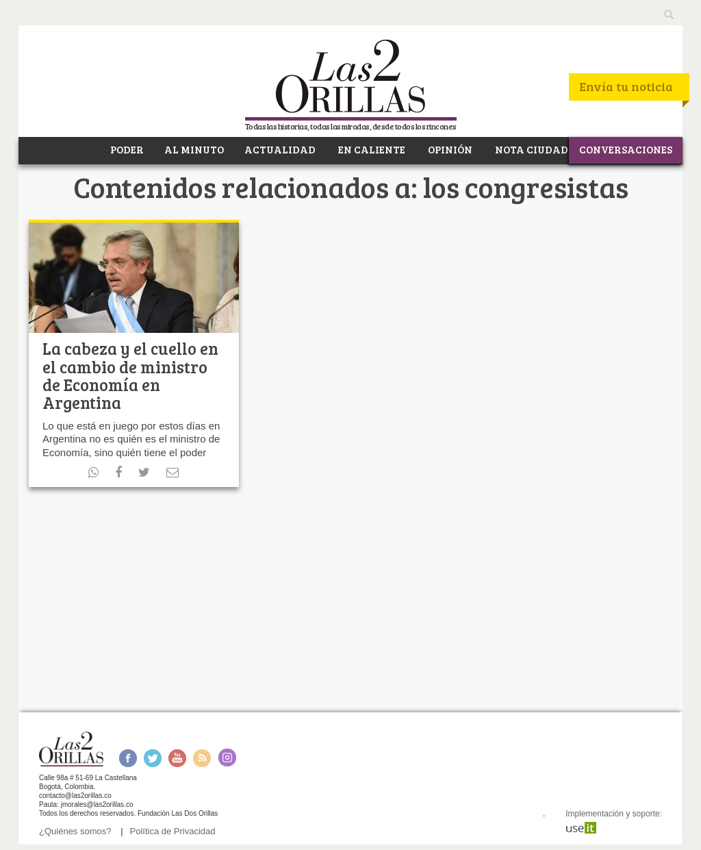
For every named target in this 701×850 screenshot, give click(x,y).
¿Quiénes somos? (75, 831)
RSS (202, 758)
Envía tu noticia (626, 86)
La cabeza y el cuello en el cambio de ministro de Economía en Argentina (130, 375)
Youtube (177, 758)
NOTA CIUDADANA (543, 149)
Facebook (127, 758)
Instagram (227, 758)
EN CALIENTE (370, 149)
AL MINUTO (194, 149)
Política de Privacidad (173, 831)
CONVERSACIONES (625, 149)
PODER (126, 149)
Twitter (153, 758)
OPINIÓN (449, 149)
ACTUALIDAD (280, 149)
